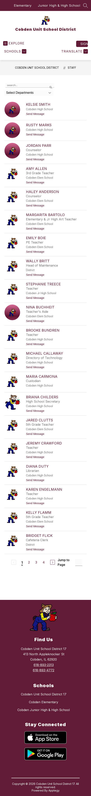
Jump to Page (64, 562)
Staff (72, 67)
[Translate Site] (74, 51)
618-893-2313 (44, 665)
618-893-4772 (43, 670)
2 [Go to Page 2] (29, 562)
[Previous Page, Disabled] (13, 562)
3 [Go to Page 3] (36, 562)
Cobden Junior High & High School (43, 710)
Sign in (84, 44)
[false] (29, 85)
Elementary (23, 5)
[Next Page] (52, 562)
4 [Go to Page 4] (44, 562)
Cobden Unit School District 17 (43, 694)
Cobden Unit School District (37, 67)
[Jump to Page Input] (78, 562)
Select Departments (20, 92)
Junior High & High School (59, 5)
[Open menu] (13, 43)
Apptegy (54, 790)
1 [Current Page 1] (22, 562)
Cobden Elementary (43, 702)
